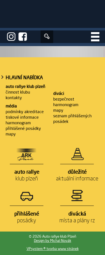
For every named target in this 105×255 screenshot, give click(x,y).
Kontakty (14, 97)
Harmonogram (18, 122)
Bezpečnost (63, 99)
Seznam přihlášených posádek (72, 118)
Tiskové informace (22, 117)
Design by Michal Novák (52, 241)
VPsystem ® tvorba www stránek (53, 249)
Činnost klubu (18, 92)
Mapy (11, 134)
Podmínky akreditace (25, 111)
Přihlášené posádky (23, 128)
